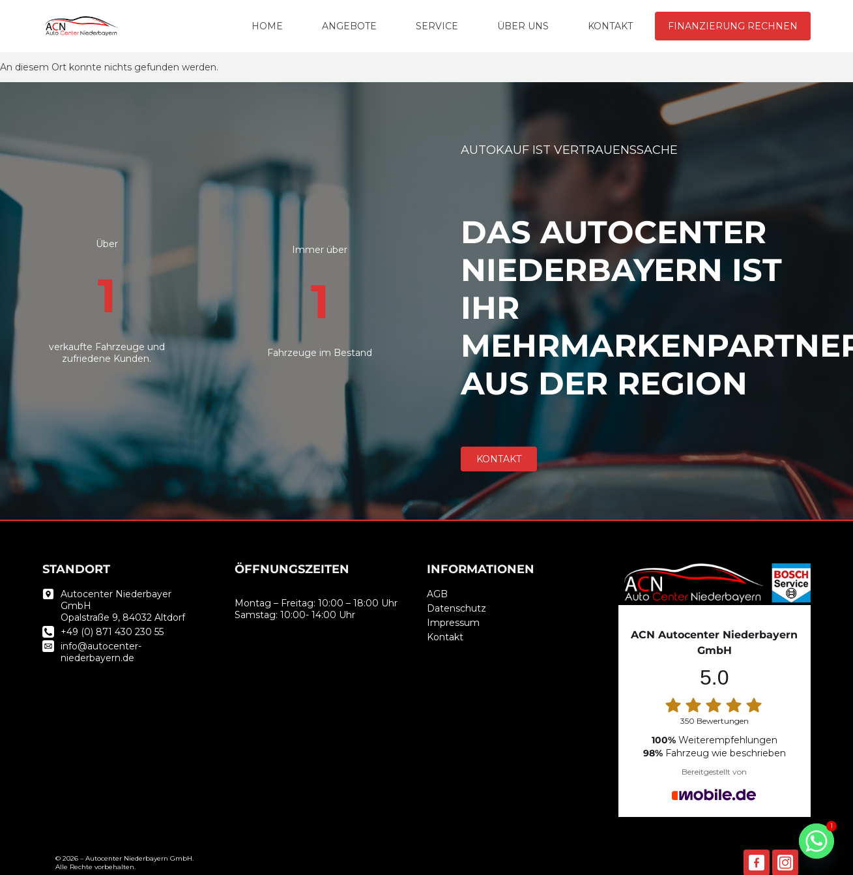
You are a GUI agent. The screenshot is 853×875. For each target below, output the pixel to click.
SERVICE (437, 26)
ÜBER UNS (523, 26)
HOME (267, 26)
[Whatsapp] (816, 841)
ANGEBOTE (349, 26)
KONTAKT (610, 26)
